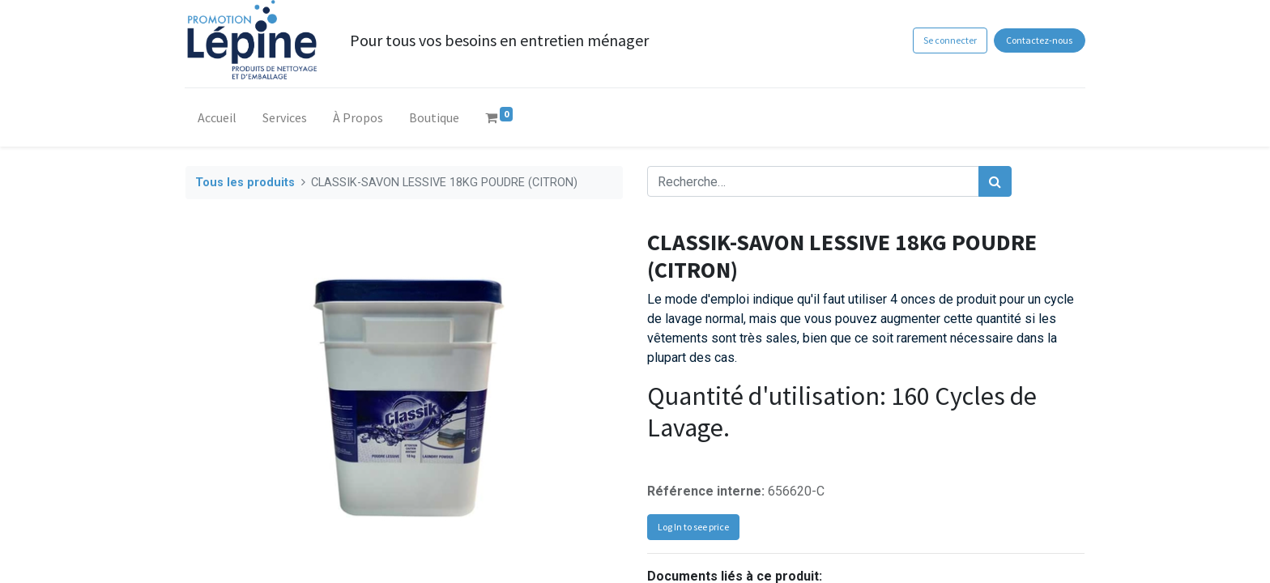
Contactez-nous (1039, 40)
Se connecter (949, 40)
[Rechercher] (995, 181)
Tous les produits (245, 182)
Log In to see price (693, 527)
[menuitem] (217, 121)
